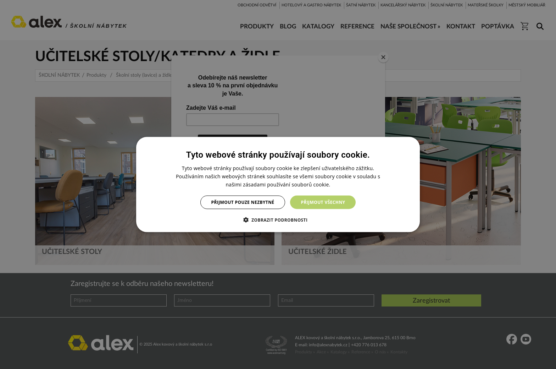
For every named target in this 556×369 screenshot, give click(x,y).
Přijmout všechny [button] (323, 202)
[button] (278, 219)
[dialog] (278, 184)
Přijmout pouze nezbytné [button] (242, 202)
